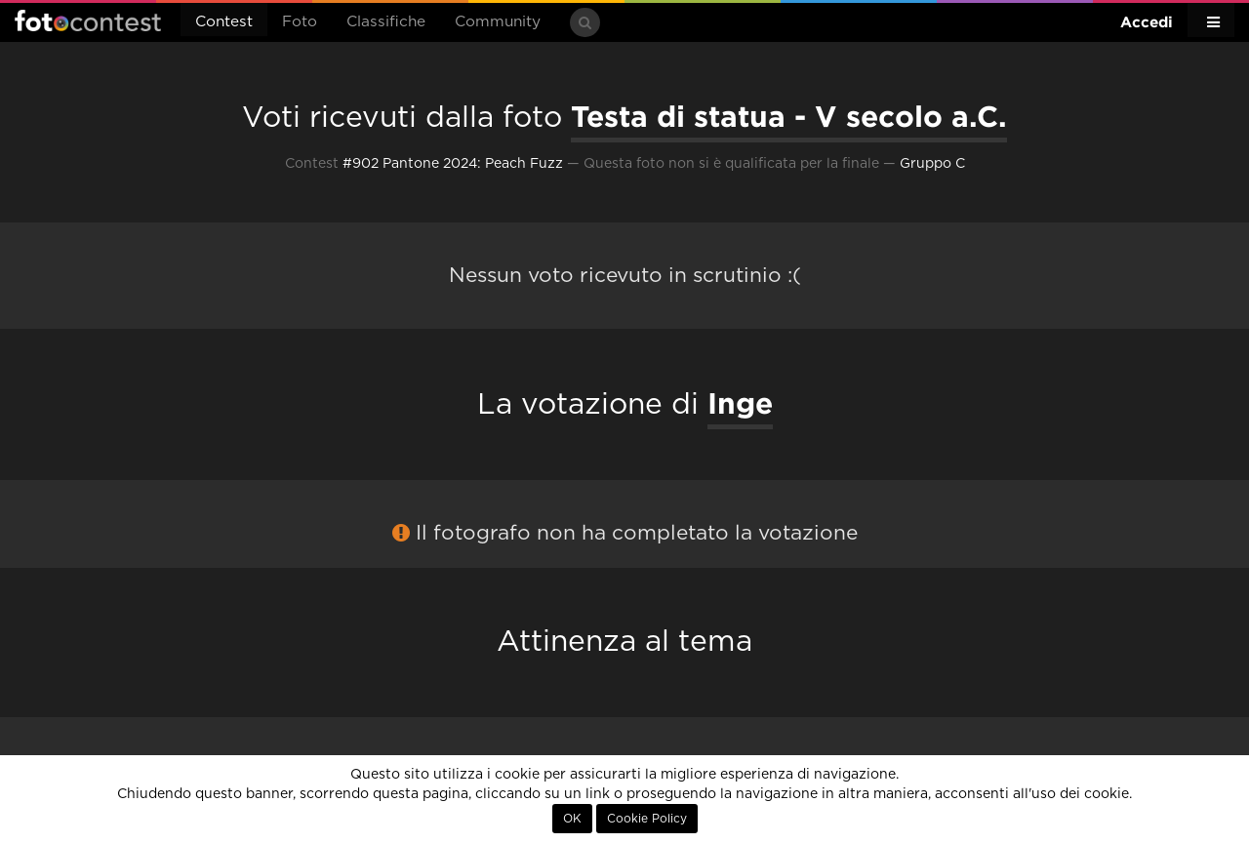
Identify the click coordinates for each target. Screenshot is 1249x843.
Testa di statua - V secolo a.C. (789, 116)
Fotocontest (88, 20)
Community (498, 22)
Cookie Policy (647, 818)
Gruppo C (932, 164)
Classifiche (385, 22)
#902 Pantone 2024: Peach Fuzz (452, 164)
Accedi (1146, 22)
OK (572, 818)
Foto (299, 22)
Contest (224, 22)
